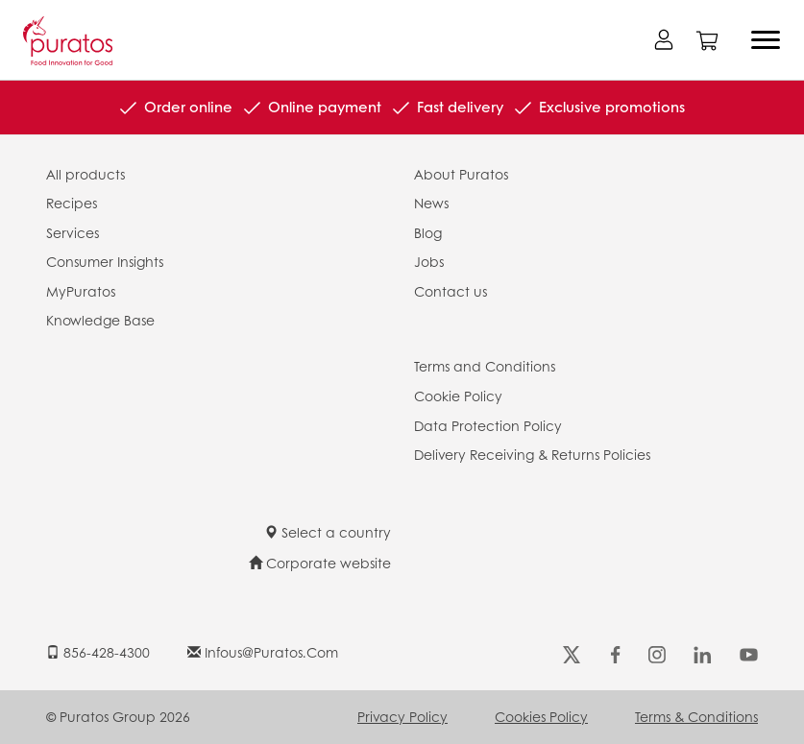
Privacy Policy (402, 716)
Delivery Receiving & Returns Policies (532, 454)
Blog (428, 232)
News (431, 202)
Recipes (71, 202)
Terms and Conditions (484, 365)
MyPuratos (80, 290)
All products (85, 173)
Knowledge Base (100, 319)
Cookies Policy (541, 716)
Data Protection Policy (488, 425)
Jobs (429, 261)
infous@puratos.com (262, 651)
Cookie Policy (458, 395)
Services (72, 232)
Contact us (450, 290)
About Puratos (461, 173)
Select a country (327, 531)
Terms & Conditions (696, 716)
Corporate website (320, 562)
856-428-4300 (98, 651)
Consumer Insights (104, 261)
